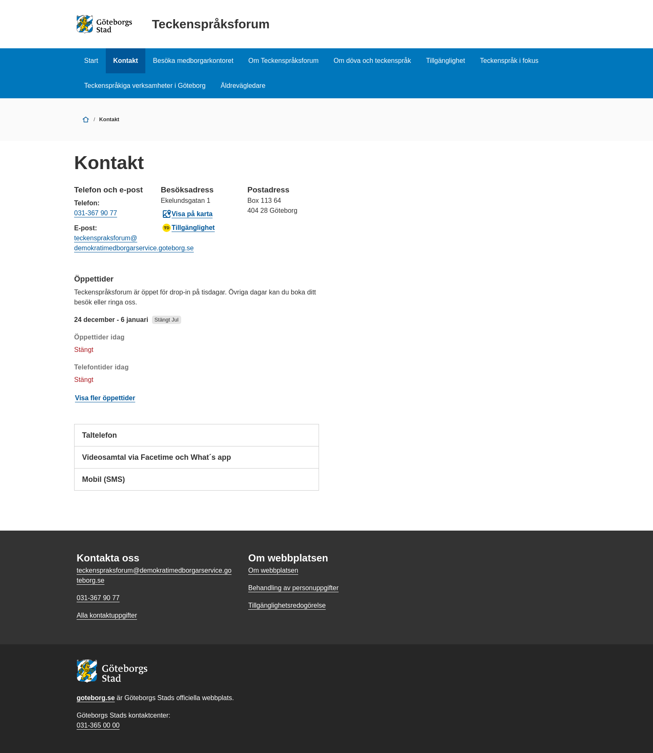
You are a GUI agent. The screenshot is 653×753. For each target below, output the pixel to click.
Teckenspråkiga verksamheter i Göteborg (145, 85)
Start (91, 60)
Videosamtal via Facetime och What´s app (196, 460)
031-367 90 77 (95, 213)
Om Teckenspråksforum (283, 60)
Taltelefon (196, 438)
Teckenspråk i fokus (509, 60)
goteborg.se (96, 697)
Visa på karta (187, 214)
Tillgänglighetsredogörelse (287, 605)
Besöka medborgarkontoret (193, 60)
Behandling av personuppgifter (293, 587)
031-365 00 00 (98, 725)
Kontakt (125, 60)
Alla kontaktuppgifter (107, 615)
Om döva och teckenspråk (372, 60)
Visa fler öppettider (105, 397)
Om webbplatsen (273, 570)
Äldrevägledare (243, 85)
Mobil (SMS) (196, 482)
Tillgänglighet (445, 60)
